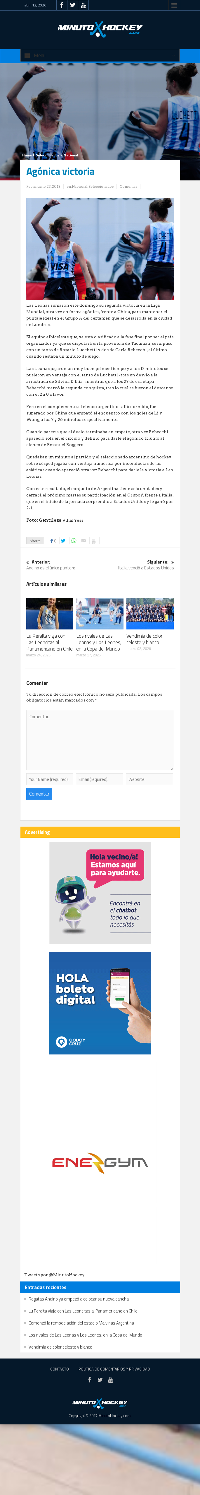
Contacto (59, 1369)
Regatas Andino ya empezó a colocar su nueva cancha (79, 1299)
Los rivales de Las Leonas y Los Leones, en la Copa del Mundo (98, 642)
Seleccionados (48, 155)
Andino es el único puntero (63, 565)
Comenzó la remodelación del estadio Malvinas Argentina (81, 1323)
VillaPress (72, 520)
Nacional (71, 155)
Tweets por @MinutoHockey (54, 1274)
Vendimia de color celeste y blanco (144, 639)
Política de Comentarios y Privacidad (114, 1369)
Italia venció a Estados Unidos (137, 565)
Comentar (128, 186)
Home (27, 155)
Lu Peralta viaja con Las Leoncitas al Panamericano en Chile (49, 642)
